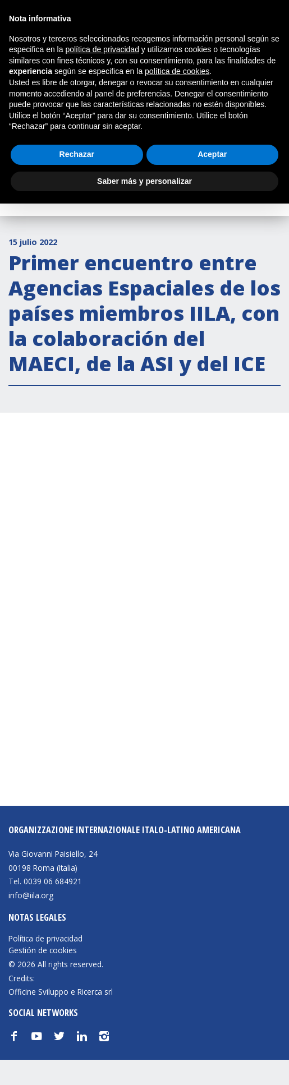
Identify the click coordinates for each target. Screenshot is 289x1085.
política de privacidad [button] (102, 49)
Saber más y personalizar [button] (144, 181)
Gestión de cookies (42, 950)
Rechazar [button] (76, 154)
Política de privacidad (45, 939)
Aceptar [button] (212, 154)
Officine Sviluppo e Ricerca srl (60, 991)
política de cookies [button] (177, 71)
